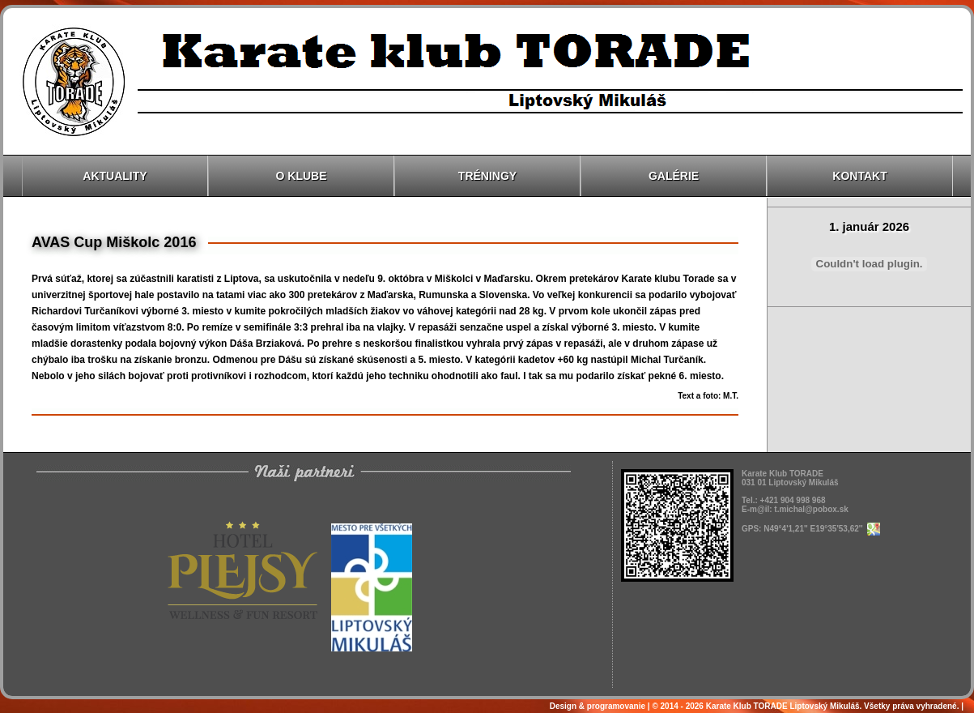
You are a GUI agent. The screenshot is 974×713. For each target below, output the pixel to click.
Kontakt (859, 175)
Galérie (674, 175)
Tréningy (487, 175)
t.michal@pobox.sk (811, 509)
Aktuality (115, 175)
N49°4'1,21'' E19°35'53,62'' (821, 528)
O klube (301, 175)
